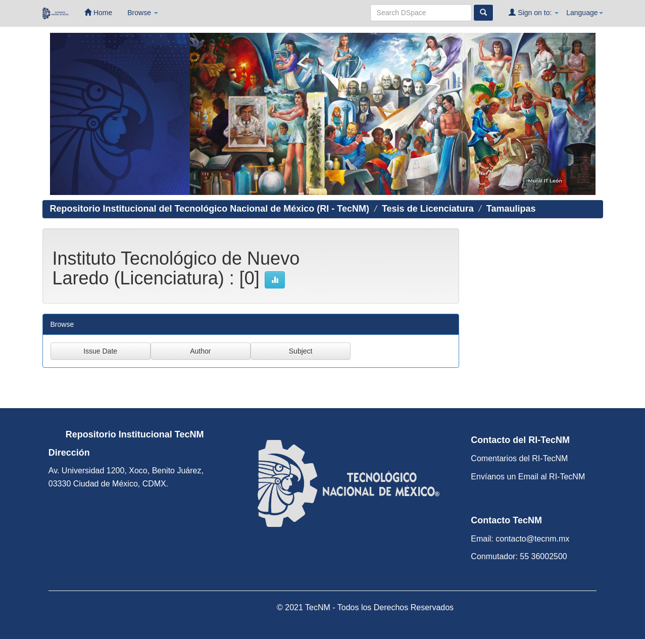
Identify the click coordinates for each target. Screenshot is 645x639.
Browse (142, 13)
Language (584, 13)
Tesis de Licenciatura (428, 209)
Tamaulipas (511, 209)
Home (98, 12)
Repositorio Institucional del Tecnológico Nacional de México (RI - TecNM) (209, 209)
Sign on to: (534, 12)
